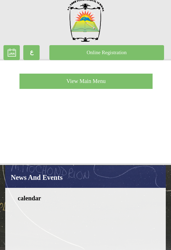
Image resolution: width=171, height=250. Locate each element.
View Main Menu (86, 81)
